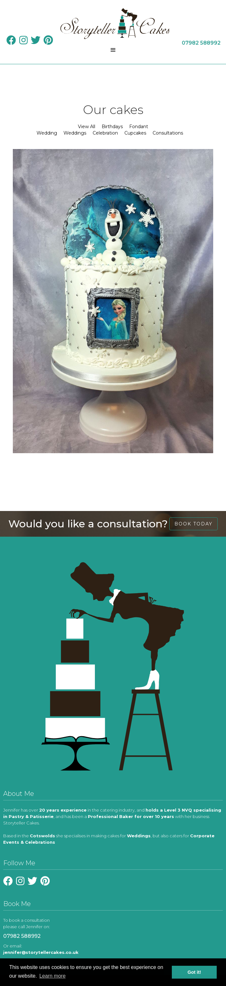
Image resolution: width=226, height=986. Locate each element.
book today (193, 524)
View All (86, 126)
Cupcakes (135, 133)
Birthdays (112, 126)
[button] (113, 50)
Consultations (168, 133)
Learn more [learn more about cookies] (52, 976)
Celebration (105, 133)
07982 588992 (22, 936)
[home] (113, 23)
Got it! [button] (194, 972)
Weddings (74, 133)
